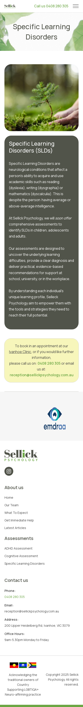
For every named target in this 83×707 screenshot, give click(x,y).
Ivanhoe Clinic (20, 351)
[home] (9, 6)
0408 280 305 (49, 363)
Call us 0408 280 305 (51, 6)
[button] (76, 6)
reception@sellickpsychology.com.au (41, 374)
